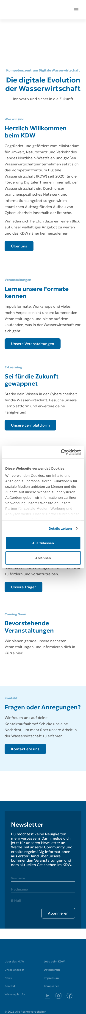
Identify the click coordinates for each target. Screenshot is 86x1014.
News (8, 978)
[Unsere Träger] (23, 587)
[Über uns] (19, 246)
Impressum (51, 978)
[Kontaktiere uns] (25, 749)
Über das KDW (14, 961)
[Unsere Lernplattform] (30, 425)
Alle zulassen (43, 543)
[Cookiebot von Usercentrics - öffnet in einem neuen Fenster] (61, 452)
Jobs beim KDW (54, 961)
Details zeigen (60, 528)
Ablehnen (43, 558)
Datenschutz (52, 969)
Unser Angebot (14, 969)
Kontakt (10, 986)
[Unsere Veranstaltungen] (33, 343)
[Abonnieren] (58, 913)
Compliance (51, 986)
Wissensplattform (16, 994)
